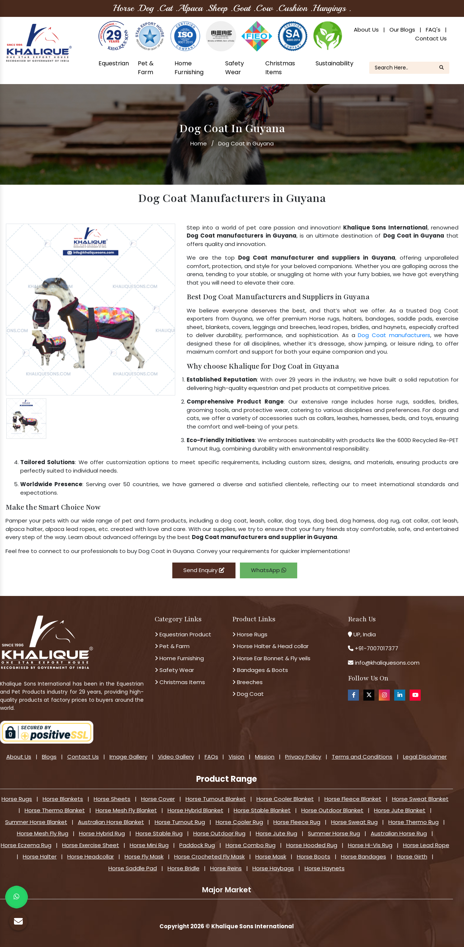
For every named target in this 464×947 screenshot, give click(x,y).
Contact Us (431, 38)
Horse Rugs (249, 634)
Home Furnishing (189, 67)
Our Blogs (402, 29)
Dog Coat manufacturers (394, 335)
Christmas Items (280, 67)
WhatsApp (268, 570)
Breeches (247, 682)
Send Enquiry (203, 570)
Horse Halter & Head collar (270, 646)
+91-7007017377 (376, 648)
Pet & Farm (146, 67)
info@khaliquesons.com (386, 662)
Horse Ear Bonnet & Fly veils (271, 658)
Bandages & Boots (260, 670)
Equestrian (113, 63)
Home (198, 143)
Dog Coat (248, 694)
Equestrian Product (183, 634)
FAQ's (433, 29)
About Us (366, 29)
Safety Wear (234, 67)
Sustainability (334, 63)
